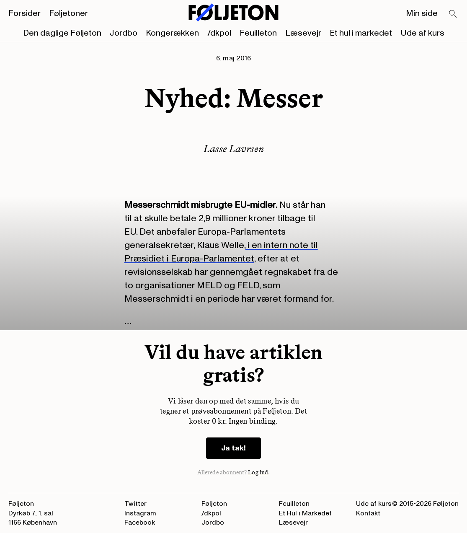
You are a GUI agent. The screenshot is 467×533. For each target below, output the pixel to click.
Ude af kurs (422, 33)
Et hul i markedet (361, 33)
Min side (422, 13)
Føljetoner (68, 13)
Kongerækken (172, 33)
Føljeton (214, 503)
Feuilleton (258, 33)
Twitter (135, 503)
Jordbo (123, 33)
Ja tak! (233, 448)
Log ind (258, 472)
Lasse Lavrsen (234, 148)
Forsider (24, 13)
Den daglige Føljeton (62, 33)
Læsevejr (303, 33)
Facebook (139, 522)
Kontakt (368, 513)
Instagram (140, 513)
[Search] (453, 14)
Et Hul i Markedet (305, 513)
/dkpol (219, 33)
